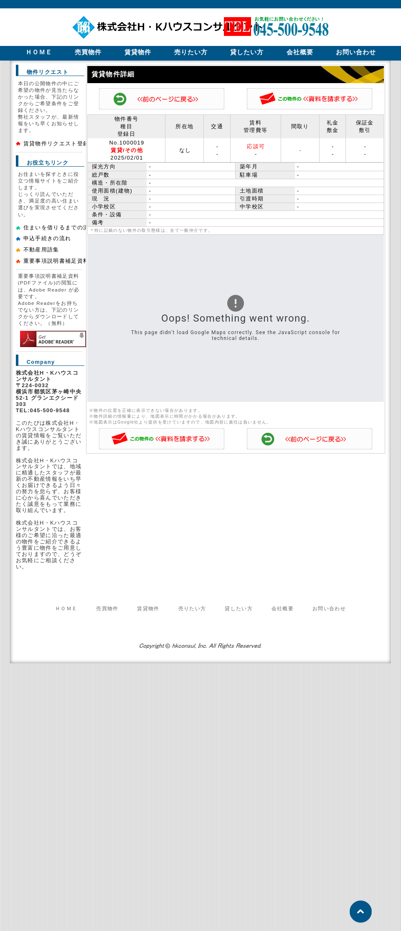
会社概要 (283, 608)
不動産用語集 (41, 249)
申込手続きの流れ (47, 238)
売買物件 (107, 608)
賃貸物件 (148, 608)
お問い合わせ (329, 608)
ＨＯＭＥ (66, 608)
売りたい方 (192, 608)
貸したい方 (239, 608)
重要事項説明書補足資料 (56, 261)
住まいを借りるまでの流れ (59, 227)
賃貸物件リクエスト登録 (56, 143)
